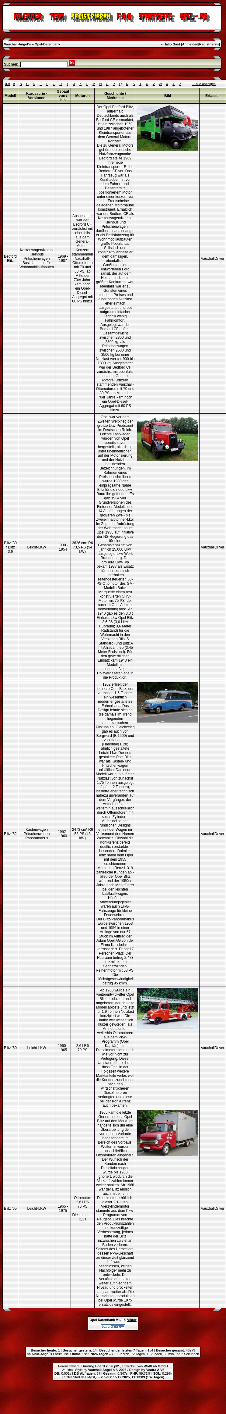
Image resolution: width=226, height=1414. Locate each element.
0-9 (7, 84)
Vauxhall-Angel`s (17, 44)
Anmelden (190, 44)
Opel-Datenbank (47, 44)
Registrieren (209, 44)
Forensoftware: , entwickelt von (113, 1366)
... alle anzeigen (204, 84)
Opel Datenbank (102, 1320)
